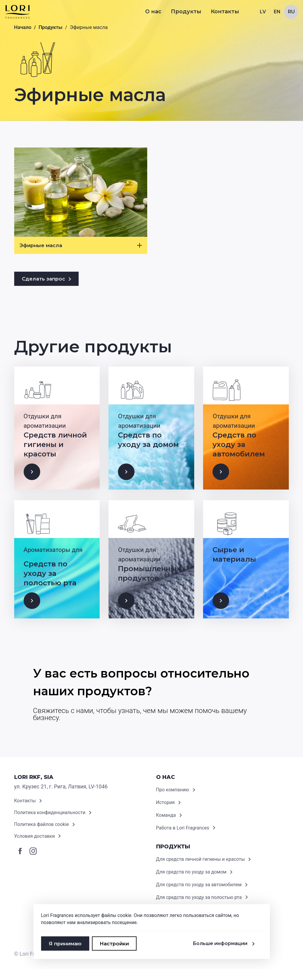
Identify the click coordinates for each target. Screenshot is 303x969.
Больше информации (225, 943)
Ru (291, 11)
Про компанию (176, 789)
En (277, 11)
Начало (23, 27)
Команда (170, 815)
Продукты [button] (186, 11)
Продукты (50, 27)
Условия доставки (38, 836)
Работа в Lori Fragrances (187, 828)
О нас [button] (153, 11)
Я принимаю (65, 944)
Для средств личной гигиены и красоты (204, 859)
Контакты (225, 11)
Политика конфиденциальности (54, 812)
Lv (263, 11)
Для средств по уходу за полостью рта (203, 897)
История (169, 802)
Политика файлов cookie (45, 824)
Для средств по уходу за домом (195, 872)
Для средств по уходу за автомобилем (203, 884)
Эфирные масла (81, 245)
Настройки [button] (114, 944)
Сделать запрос (47, 279)
